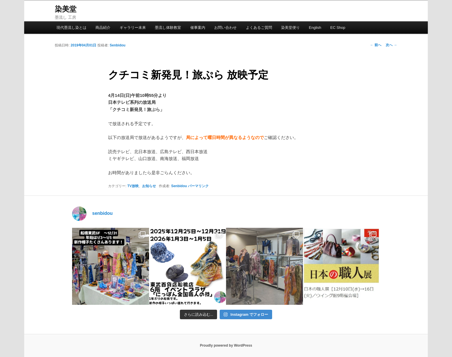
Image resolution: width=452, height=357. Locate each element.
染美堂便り (290, 27)
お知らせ (149, 186)
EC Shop (337, 27)
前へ (375, 45)
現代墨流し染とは (71, 27)
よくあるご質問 (259, 27)
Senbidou (117, 45)
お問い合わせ (225, 27)
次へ (391, 45)
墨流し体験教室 (168, 27)
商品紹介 (102, 27)
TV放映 (133, 186)
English (315, 27)
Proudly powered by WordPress (226, 345)
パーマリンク (198, 186)
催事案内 (197, 27)
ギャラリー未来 (133, 27)
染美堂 (65, 9)
